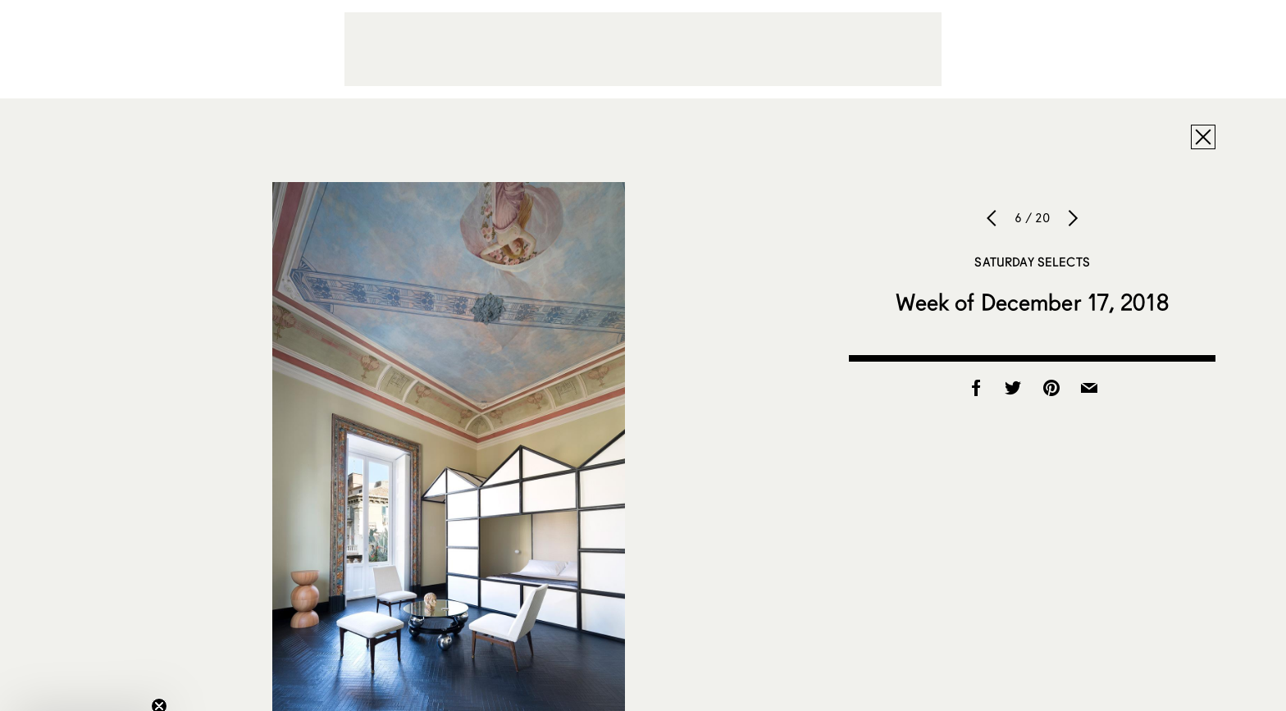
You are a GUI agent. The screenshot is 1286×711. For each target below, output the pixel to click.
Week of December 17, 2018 (1032, 302)
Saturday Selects (1031, 261)
